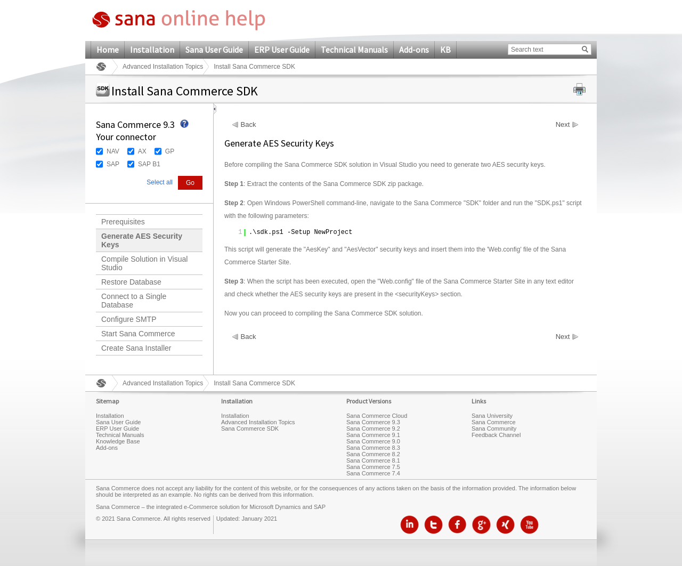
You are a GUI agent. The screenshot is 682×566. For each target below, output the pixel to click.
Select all (160, 182)
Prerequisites (123, 221)
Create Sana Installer (136, 348)
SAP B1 (149, 164)
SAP (113, 164)
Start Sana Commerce (138, 333)
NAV (113, 151)
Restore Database (131, 282)
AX (142, 151)
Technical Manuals (354, 49)
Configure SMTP (128, 319)
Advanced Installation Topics (163, 66)
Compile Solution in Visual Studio (144, 263)
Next (563, 125)
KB (445, 49)
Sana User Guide (214, 49)
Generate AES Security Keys (141, 240)
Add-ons (414, 49)
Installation (152, 49)
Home (107, 49)
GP (169, 151)
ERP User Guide (282, 49)
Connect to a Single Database (133, 300)
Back (248, 125)
